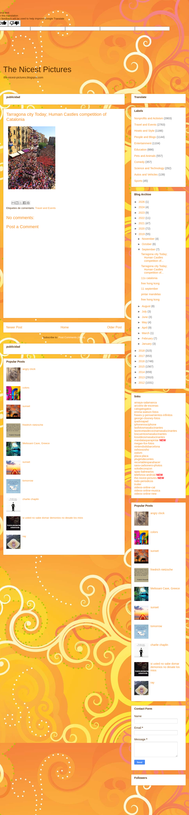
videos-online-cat (144, 487)
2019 (142, 234)
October (147, 244)
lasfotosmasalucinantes (148, 427)
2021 (142, 223)
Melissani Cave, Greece (36, 443)
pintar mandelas (151, 294)
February (148, 338)
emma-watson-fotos (146, 411)
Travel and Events (45, 208)
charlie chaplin (30, 499)
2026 (142, 201)
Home (65, 327)
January (147, 343)
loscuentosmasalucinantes (150, 434)
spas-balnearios (144, 471)
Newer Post (14, 327)
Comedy (139, 162)
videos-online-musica (147, 490)
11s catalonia (149, 278)
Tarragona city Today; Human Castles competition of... (154, 257)
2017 (142, 355)
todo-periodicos (143, 481)
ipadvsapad (141, 421)
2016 (142, 361)
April (145, 327)
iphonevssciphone (145, 424)
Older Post (114, 327)
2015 (142, 366)
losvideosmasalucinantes (149, 437)
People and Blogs (145, 137)
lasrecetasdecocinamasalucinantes (155, 430)
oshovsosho (141, 449)
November (148, 238)
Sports (138, 180)
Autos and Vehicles (146, 174)
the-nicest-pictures (145, 478)
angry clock (28, 369)
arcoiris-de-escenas (146, 405)
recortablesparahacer (147, 462)
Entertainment (142, 143)
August (146, 306)
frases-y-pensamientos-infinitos (153, 415)
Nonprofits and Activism (148, 118)
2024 (142, 207)
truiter (137, 484)
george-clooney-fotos (147, 418)
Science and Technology (149, 168)
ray (24, 536)
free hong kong (150, 283)
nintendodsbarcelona (147, 446)
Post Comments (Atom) (71, 337)
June (145, 317)
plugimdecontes (144, 459)
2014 (142, 372)
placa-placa (141, 456)
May (145, 322)
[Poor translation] (14, 23)
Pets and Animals (145, 155)
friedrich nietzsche (32, 424)
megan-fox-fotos (144, 443)
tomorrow (27, 480)
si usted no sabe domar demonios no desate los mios (52, 517)
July (144, 311)
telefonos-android (145, 474)
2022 (142, 218)
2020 (142, 228)
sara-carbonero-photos (148, 465)
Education (140, 149)
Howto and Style (144, 130)
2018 (142, 350)
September (149, 249)
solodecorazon (143, 468)
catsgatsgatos (142, 408)
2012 (142, 382)
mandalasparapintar (146, 440)
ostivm (138, 452)
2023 (142, 212)
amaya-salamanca (145, 402)
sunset (26, 406)
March (146, 333)
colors (25, 387)
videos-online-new (145, 493)
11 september (149, 288)
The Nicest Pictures (37, 69)
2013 (142, 377)
